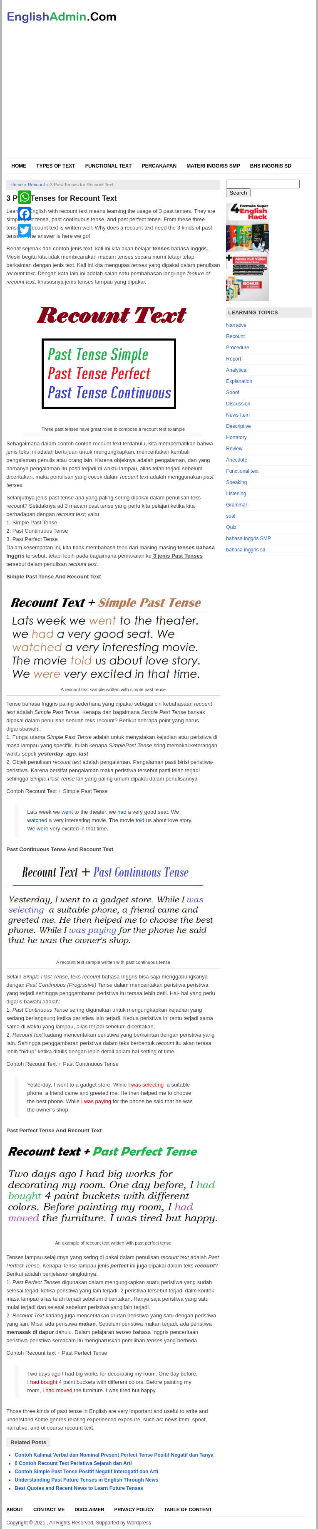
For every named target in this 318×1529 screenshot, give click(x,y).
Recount (36, 184)
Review (234, 449)
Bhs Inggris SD (270, 166)
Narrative (236, 325)
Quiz (231, 527)
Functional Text (108, 166)
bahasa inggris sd (245, 550)
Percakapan (159, 166)
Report (233, 359)
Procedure (237, 348)
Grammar (236, 505)
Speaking (236, 482)
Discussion (238, 404)
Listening (236, 493)
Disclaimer (89, 1509)
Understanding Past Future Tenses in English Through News (86, 1480)
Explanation (239, 381)
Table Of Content (188, 1509)
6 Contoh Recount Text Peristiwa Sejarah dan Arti (73, 1463)
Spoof (232, 392)
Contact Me (49, 1509)
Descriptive (238, 426)
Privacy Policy (134, 1509)
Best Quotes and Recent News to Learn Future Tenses (79, 1488)
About (14, 1509)
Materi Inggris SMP (213, 166)
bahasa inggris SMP (248, 538)
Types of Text (55, 166)
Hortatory (236, 437)
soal (230, 516)
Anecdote (236, 460)
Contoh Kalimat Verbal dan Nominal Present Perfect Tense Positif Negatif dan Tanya (114, 1455)
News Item (238, 415)
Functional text (242, 471)
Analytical (236, 370)
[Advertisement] (159, 95)
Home (18, 166)
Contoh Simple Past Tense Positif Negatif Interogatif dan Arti (86, 1472)
